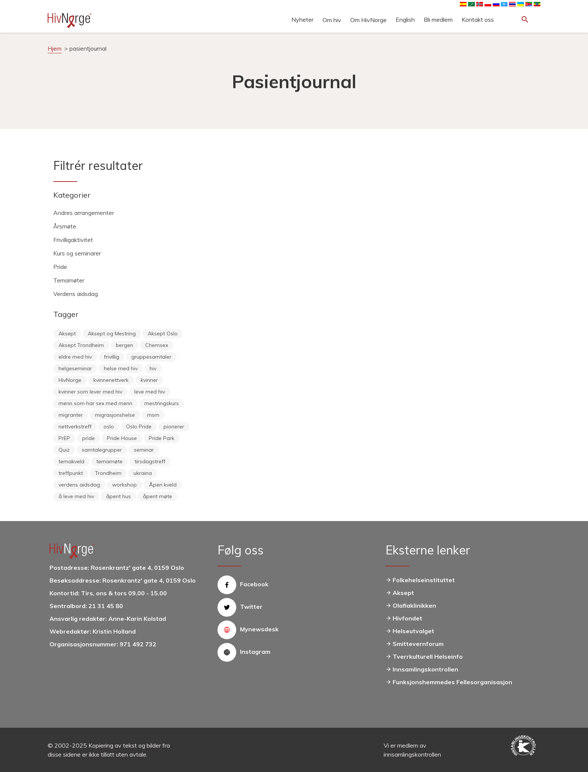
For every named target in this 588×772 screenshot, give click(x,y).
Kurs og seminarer (77, 253)
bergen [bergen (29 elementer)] (124, 345)
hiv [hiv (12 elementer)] (153, 368)
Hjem (55, 48)
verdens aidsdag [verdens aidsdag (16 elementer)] (79, 484)
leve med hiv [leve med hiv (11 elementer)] (149, 391)
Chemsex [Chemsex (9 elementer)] (156, 345)
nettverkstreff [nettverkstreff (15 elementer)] (75, 426)
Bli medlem (438, 19)
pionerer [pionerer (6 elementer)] (174, 426)
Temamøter (68, 280)
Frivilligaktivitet (73, 239)
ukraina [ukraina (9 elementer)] (143, 473)
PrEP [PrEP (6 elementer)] (64, 438)
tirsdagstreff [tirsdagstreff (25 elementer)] (150, 461)
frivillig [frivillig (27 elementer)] (111, 356)
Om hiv (331, 20)
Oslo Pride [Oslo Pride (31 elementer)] (139, 426)
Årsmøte (64, 226)
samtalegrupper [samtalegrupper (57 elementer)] (102, 449)
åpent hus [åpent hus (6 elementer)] (118, 496)
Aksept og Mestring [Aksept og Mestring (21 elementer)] (112, 333)
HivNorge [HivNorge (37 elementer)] (69, 380)
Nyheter (302, 19)
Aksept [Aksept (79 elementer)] (67, 333)
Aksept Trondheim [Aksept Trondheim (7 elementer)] (81, 345)
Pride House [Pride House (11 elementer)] (122, 438)
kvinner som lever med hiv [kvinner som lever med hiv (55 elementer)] (90, 391)
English (405, 19)
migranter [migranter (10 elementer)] (70, 415)
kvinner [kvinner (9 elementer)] (149, 380)
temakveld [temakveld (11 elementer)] (71, 461)
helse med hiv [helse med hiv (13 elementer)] (121, 368)
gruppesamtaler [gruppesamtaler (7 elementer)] (151, 356)
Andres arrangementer (83, 212)
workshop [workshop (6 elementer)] (124, 484)
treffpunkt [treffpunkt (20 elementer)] (70, 473)
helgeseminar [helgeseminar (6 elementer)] (75, 368)
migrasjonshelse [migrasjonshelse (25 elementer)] (115, 415)
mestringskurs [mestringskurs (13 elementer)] (161, 403)
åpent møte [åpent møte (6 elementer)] (157, 496)
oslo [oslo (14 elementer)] (109, 426)
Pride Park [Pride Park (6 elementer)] (161, 438)
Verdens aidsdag (75, 293)
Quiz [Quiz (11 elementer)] (64, 449)
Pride (60, 266)
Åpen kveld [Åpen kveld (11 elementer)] (163, 484)
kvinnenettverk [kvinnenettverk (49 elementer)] (111, 380)
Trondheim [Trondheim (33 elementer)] (108, 473)
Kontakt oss (478, 19)
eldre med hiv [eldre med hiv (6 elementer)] (75, 356)
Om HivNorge (368, 20)
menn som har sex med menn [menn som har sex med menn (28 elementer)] (95, 403)
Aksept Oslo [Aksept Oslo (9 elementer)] (163, 333)
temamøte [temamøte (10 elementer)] (109, 461)
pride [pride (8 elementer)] (88, 438)
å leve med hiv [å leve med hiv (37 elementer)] (76, 496)
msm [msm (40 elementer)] (153, 415)
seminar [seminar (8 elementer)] (144, 449)
